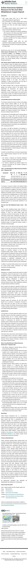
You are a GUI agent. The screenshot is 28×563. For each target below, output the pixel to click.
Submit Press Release (20, 551)
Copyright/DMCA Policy (15, 553)
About (4, 551)
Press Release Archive (10, 551)
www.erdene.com (9, 432)
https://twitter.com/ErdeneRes (12, 492)
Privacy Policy (24, 553)
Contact (14, 556)
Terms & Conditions (5, 553)
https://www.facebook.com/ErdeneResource (15, 494)
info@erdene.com (9, 490)
